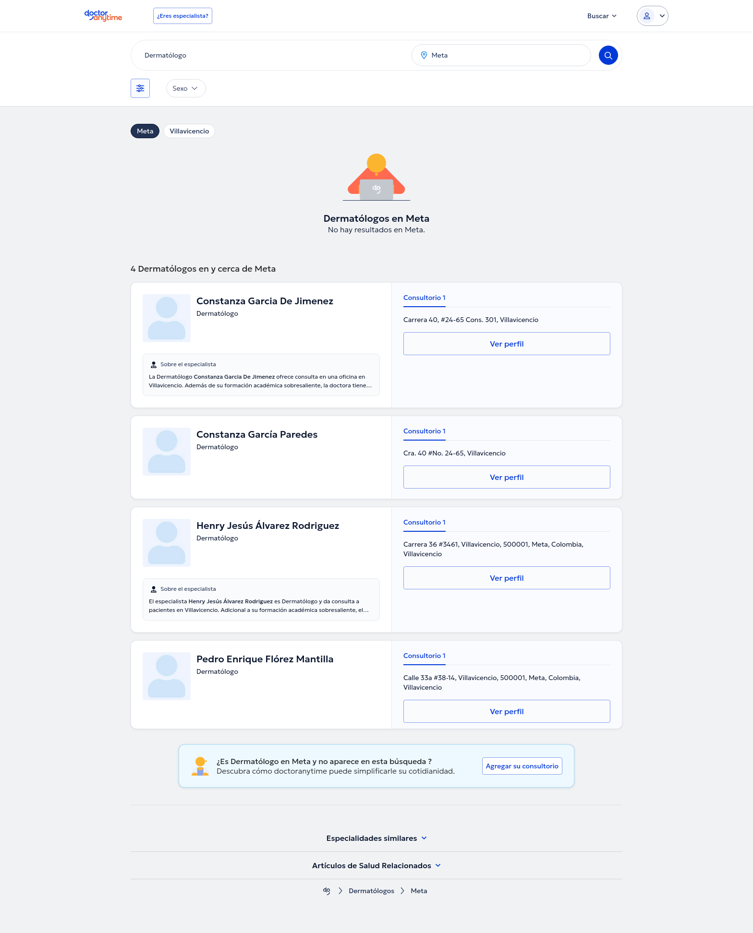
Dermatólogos (371, 891)
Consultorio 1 (424, 297)
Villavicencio (189, 131)
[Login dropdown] (652, 16)
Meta (145, 131)
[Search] (608, 55)
